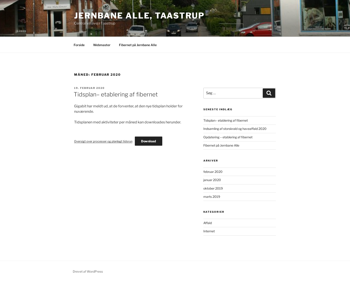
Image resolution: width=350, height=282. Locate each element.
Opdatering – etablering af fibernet (227, 137)
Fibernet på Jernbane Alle (138, 45)
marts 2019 (211, 196)
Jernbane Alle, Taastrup (139, 15)
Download (148, 141)
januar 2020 (212, 180)
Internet (209, 231)
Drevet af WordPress (88, 271)
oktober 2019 (213, 188)
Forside (79, 45)
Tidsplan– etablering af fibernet (116, 94)
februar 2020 (213, 172)
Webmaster (101, 45)
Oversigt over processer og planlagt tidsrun (103, 141)
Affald (207, 223)
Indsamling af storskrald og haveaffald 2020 (235, 129)
